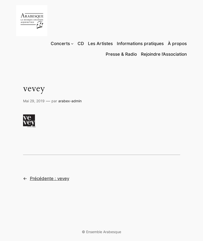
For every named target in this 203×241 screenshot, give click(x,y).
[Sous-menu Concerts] (72, 43)
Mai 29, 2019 (34, 101)
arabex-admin (70, 101)
